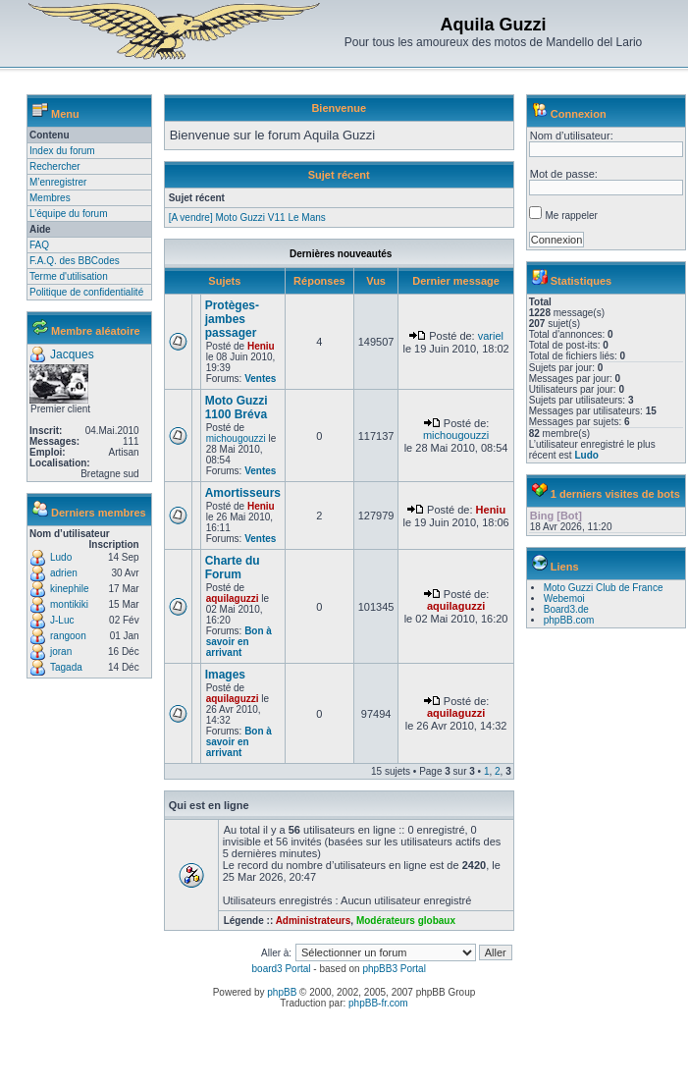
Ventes (260, 378)
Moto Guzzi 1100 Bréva (236, 407)
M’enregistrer (57, 182)
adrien (64, 573)
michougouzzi (236, 438)
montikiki (69, 604)
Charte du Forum (232, 567)
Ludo (61, 557)
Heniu (261, 346)
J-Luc (62, 620)
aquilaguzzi (232, 598)
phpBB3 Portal (394, 968)
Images (225, 674)
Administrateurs (313, 920)
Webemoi (564, 598)
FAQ (39, 245)
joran (61, 651)
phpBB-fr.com (378, 1003)
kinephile (69, 588)
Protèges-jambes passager (232, 319)
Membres (50, 197)
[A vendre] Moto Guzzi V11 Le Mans (247, 217)
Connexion (579, 114)
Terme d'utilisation (68, 276)
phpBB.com (569, 620)
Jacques (72, 354)
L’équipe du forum (68, 213)
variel (490, 336)
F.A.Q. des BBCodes (74, 260)
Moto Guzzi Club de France (603, 587)
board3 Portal (281, 968)
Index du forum (62, 150)
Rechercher (54, 166)
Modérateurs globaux (405, 920)
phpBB (281, 992)
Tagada (66, 667)
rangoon (68, 635)
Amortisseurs (243, 493)
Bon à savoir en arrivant (239, 641)
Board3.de (566, 609)
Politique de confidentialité (86, 292)
